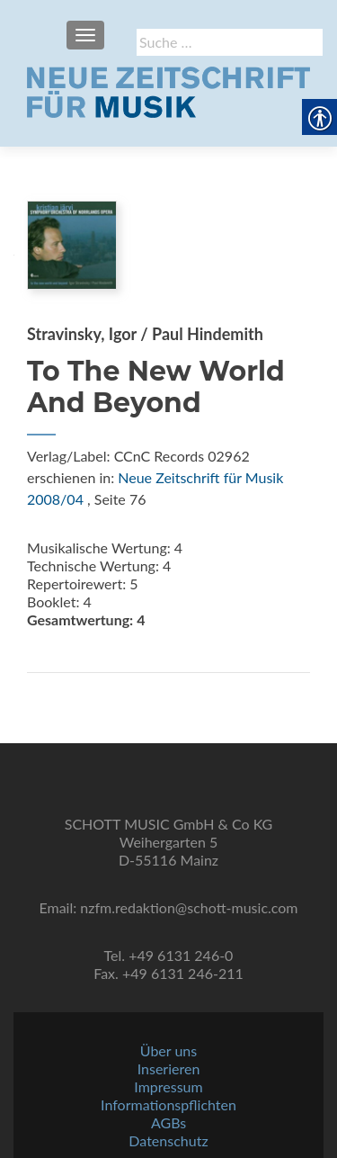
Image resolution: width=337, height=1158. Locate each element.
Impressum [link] (168, 1086)
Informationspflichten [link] (168, 1104)
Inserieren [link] (168, 1068)
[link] (168, 90)
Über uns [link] (168, 1050)
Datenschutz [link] (168, 1140)
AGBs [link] (168, 1122)
